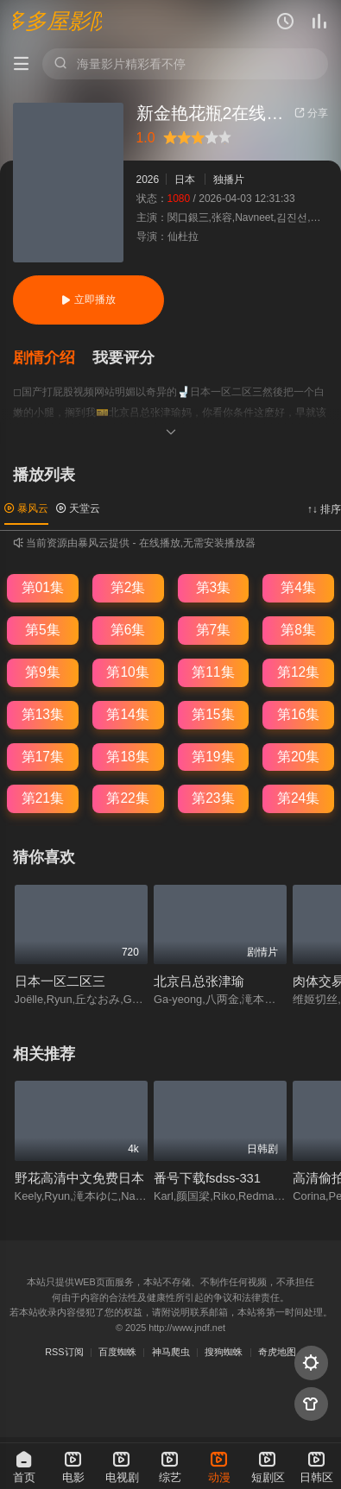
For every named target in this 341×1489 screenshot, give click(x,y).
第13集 (43, 714)
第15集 (213, 714)
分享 (311, 113)
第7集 (213, 629)
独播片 (228, 180)
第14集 (127, 714)
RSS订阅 (64, 1352)
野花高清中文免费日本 (79, 1178)
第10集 (127, 672)
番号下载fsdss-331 (207, 1178)
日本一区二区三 (60, 981)
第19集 (213, 756)
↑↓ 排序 (324, 509)
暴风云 (26, 508)
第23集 (213, 798)
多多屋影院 (57, 21)
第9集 (42, 672)
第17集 (43, 756)
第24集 (298, 798)
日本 (184, 180)
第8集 (298, 629)
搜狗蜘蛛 (224, 1352)
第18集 (127, 756)
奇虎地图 (277, 1352)
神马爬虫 (171, 1352)
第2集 (128, 587)
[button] (52, 358)
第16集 (298, 714)
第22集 (127, 798)
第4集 (298, 587)
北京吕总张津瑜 (199, 981)
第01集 (43, 587)
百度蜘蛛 (117, 1352)
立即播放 (88, 299)
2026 (148, 180)
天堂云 (78, 508)
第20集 (298, 756)
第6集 (128, 629)
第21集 (43, 798)
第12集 (298, 672)
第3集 (213, 587)
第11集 (213, 672)
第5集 (42, 629)
